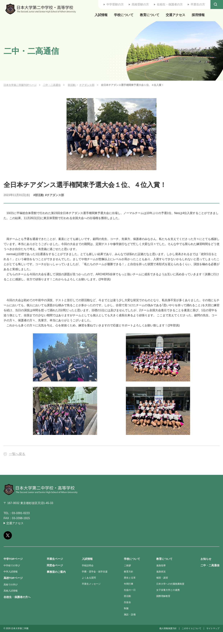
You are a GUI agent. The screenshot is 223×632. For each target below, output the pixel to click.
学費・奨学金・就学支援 (95, 571)
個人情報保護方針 (168, 628)
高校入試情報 (11, 590)
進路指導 (161, 565)
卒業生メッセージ (91, 583)
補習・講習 (162, 577)
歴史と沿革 (130, 577)
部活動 (72, 85)
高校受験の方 (140, 4)
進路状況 (161, 571)
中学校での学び (12, 565)
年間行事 (128, 583)
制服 (126, 608)
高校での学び (11, 584)
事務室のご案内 (56, 571)
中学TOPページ (13, 558)
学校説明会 (88, 565)
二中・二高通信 (52, 85)
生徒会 (127, 602)
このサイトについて (191, 628)
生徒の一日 (130, 590)
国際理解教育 (163, 596)
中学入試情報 (11, 571)
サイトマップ (212, 628)
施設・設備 (130, 614)
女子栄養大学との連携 (168, 590)
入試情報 (101, 15)
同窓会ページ (55, 565)
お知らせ (206, 558)
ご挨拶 (127, 565)
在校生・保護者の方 (170, 4)
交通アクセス (175, 15)
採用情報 (198, 15)
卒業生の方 (198, 4)
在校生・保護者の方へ (17, 597)
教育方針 (128, 571)
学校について (123, 15)
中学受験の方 (115, 4)
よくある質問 (89, 577)
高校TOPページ (13, 577)
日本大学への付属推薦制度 (170, 583)
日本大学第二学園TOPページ (20, 85)
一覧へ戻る (17, 454)
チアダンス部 (86, 85)
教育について (149, 15)
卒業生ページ (55, 558)
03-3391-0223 (21, 513)
